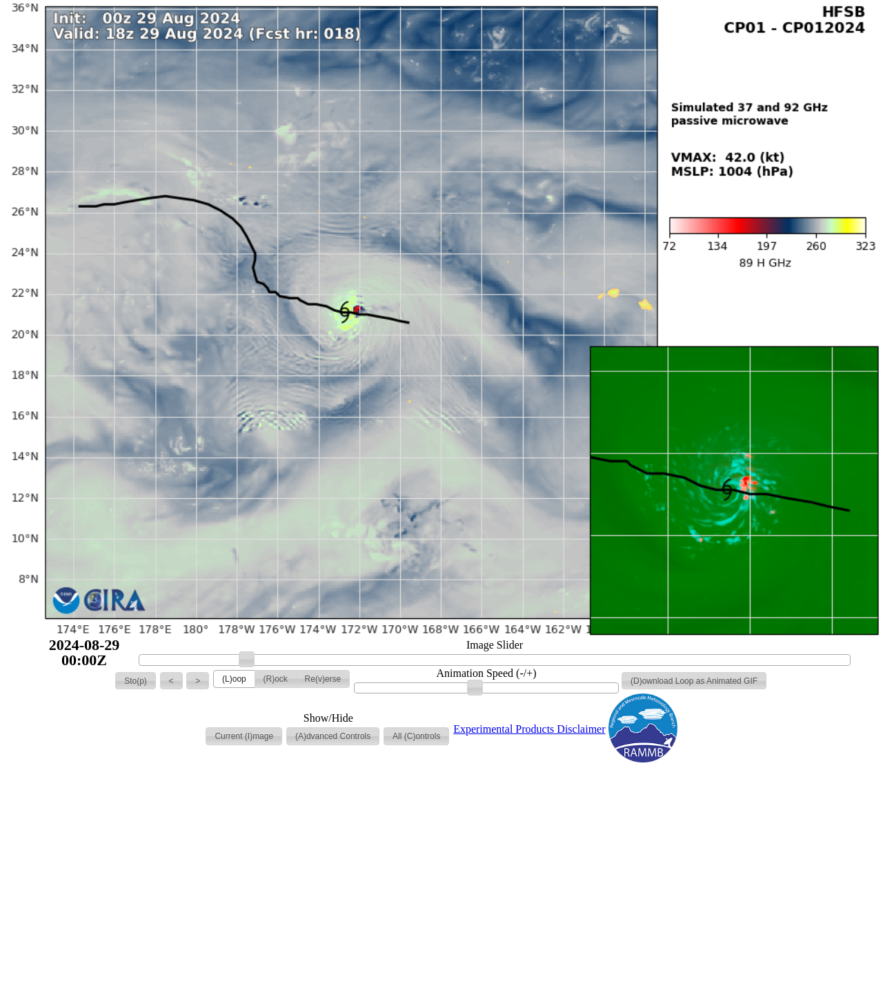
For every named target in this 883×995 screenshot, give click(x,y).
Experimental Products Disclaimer (529, 729)
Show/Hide (328, 718)
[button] (135, 681)
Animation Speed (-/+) (487, 673)
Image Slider (494, 645)
